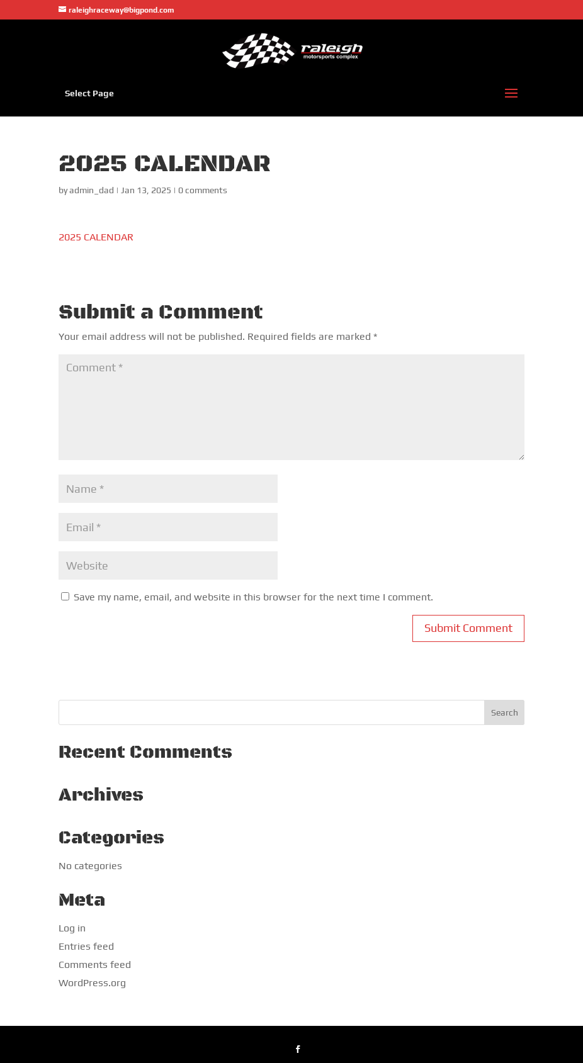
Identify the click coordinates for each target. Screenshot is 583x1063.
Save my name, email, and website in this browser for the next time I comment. (253, 597)
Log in (72, 928)
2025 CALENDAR (96, 237)
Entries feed (86, 946)
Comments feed (95, 964)
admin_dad (91, 190)
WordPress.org (92, 983)
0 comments (202, 190)
